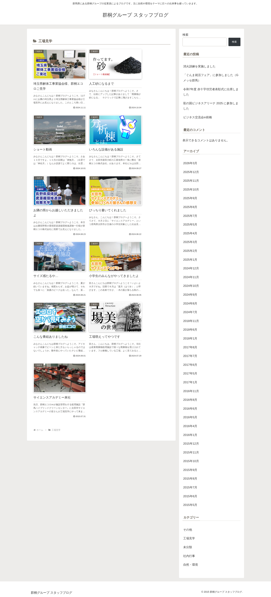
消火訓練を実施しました (199, 66)
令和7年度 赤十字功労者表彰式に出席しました (211, 92)
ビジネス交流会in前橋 (197, 117)
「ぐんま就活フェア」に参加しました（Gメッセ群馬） (210, 77)
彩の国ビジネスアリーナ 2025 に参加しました (210, 106)
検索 (185, 34)
